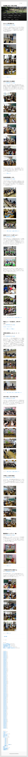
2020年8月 (4, 723)
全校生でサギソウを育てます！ (10, 235)
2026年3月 (4, 652)
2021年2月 (4, 717)
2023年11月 (5, 682)
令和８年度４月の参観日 (9, 81)
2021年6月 (4, 713)
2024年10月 (5, 670)
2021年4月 (4, 715)
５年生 (5, 742)
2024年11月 (5, 669)
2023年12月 (5, 681)
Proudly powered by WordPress (14, 753)
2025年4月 (4, 664)
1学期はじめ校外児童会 (9, 475)
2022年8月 (4, 698)
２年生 (10, 392)
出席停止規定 (16, 19)
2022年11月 (5, 695)
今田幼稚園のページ (10, 17)
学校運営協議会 (11, 15)
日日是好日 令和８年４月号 (7, 326)
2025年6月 (4, 662)
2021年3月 (4, 716)
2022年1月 (4, 705)
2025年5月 (4, 663)
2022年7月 (4, 699)
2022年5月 (4, 701)
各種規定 (4, 17)
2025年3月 (4, 665)
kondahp (13, 236)
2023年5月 (4, 688)
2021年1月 (4, 718)
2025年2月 (4, 666)
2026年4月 (4, 651)
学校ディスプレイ (16, 17)
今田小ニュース (9, 173)
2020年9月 (4, 722)
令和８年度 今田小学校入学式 (10, 396)
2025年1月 (4, 667)
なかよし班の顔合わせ (8, 23)
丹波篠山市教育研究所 (6, 19)
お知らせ (17, 13)
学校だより (21, 13)
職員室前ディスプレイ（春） (10, 533)
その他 (4, 732)
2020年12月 (5, 719)
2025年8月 (4, 660)
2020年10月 (5, 721)
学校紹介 (13, 13)
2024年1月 (4, 680)
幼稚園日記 (4, 749)
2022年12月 (5, 694)
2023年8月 (4, 685)
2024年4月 (4, 677)
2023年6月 (4, 687)
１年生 (7, 317)
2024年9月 (4, 671)
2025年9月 (4, 659)
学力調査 (19, 15)
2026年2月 (4, 653)
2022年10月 (5, 696)
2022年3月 (4, 703)
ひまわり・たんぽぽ (14, 317)
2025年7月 (4, 661)
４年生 (5, 741)
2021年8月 (4, 711)
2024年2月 (4, 679)
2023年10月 (5, 683)
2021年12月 (5, 706)
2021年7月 (4, 712)
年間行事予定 (8, 13)
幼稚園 (5, 745)
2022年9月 (4, 697)
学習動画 (12, 19)
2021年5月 (4, 714)
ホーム (4, 13)
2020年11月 (5, 720)
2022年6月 (4, 700)
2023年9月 (4, 684)
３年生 (5, 740)
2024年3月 (4, 678)
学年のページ (5, 15)
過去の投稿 (5, 636)
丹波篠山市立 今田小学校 (10, 5)
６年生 (10, 317)
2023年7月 (4, 686)
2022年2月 (4, 704)
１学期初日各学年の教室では (10, 570)
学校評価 (15, 15)
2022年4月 (4, 702)
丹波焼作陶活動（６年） (9, 177)
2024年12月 (5, 668)
